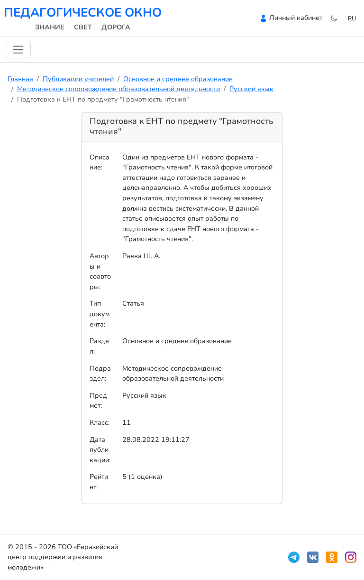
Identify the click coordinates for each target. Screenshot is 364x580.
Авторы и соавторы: (100, 271)
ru (352, 18)
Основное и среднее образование (178, 79)
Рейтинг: (99, 482)
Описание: (99, 162)
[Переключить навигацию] (18, 49)
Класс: (99, 422)
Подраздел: (100, 374)
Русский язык (251, 89)
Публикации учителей (78, 79)
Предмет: (98, 401)
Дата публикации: (100, 450)
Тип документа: (99, 313)
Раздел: (99, 346)
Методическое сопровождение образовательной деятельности (118, 89)
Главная (20, 79)
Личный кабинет (295, 17)
